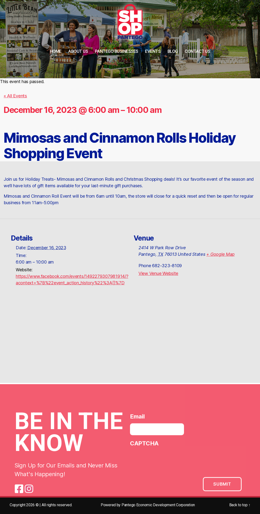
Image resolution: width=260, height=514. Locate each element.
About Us (78, 51)
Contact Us (197, 51)
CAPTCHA (144, 444)
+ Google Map (220, 254)
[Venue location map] (130, 340)
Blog (173, 51)
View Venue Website (158, 273)
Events (153, 51)
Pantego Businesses (116, 51)
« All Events (15, 95)
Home (55, 51)
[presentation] (167, 461)
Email (137, 417)
